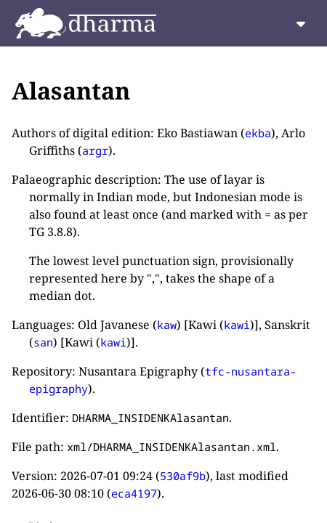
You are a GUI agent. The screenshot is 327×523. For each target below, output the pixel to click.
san (43, 342)
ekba (258, 133)
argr (95, 150)
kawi (237, 324)
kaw (167, 324)
